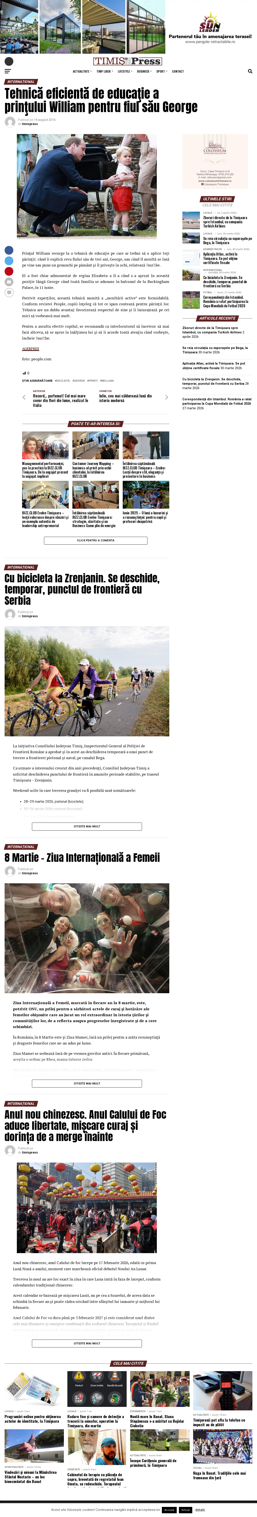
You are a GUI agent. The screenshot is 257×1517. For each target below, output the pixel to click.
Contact (178, 71)
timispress (30, 124)
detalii (200, 1510)
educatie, (63, 380)
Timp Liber (103, 71)
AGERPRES (31, 348)
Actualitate (81, 71)
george (79, 380)
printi (93, 380)
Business (143, 71)
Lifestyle (124, 71)
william (108, 380)
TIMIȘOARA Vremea (217, 435)
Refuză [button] (186, 1510)
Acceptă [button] (169, 1510)
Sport (160, 71)
